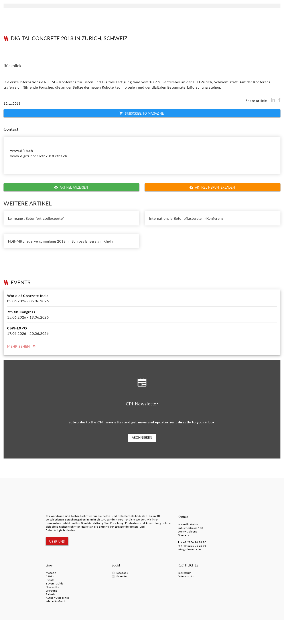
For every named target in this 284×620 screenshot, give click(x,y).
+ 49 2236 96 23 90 (193, 542)
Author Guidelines (57, 597)
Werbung (51, 590)
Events (50, 580)
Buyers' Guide (54, 583)
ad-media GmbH (188, 524)
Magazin (51, 572)
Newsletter (52, 587)
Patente (50, 594)
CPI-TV (50, 576)
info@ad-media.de (189, 549)
